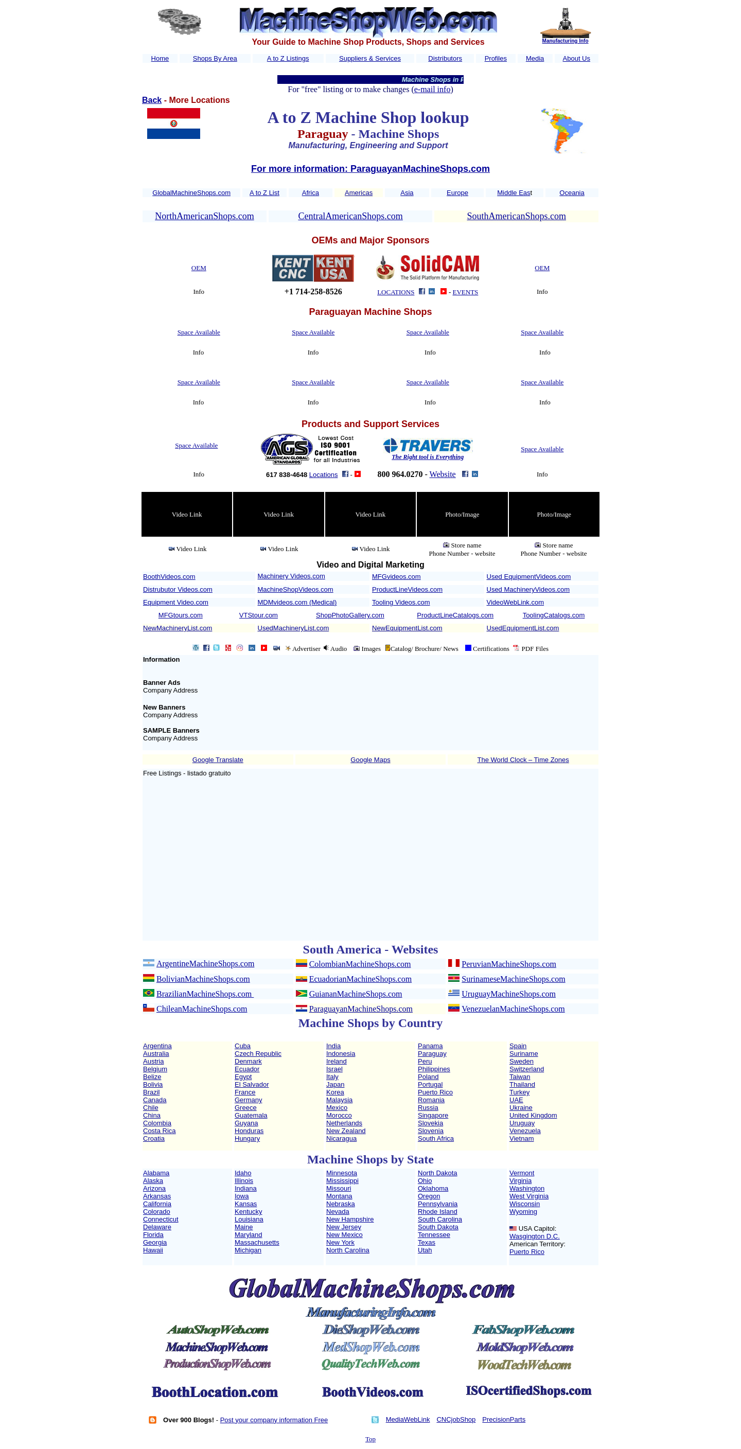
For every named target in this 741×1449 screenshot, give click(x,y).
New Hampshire (350, 1219)
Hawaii (153, 1250)
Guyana (246, 1123)
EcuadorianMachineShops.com (360, 979)
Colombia (157, 1123)
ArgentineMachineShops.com (205, 963)
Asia (406, 193)
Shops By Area (215, 58)
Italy (332, 1077)
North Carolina (347, 1250)
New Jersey (343, 1227)
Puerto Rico (435, 1092)
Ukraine (521, 1107)
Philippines (434, 1069)
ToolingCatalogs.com (554, 615)
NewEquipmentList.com (407, 628)
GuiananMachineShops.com (355, 993)
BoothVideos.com (169, 576)
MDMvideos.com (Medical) (297, 602)
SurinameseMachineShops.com (513, 979)
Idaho (243, 1173)
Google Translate (217, 760)
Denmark (248, 1061)
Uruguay (522, 1123)
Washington (526, 1188)
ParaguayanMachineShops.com (361, 1008)
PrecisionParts (503, 1419)
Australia (156, 1053)
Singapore (433, 1115)
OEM (198, 268)
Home (160, 58)
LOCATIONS (395, 292)
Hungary (247, 1138)
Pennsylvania (437, 1204)
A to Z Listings (288, 58)
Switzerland (526, 1069)
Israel (334, 1069)
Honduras (249, 1131)
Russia (428, 1107)
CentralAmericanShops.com (350, 216)
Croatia (154, 1138)
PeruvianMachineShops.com (509, 964)
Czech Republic (258, 1053)
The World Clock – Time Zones (523, 760)
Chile (150, 1107)
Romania (431, 1100)
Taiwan (519, 1077)
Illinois (244, 1181)
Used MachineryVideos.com (528, 589)
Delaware (157, 1227)
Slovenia (431, 1131)
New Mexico (344, 1235)
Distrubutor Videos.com (178, 589)
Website (443, 474)
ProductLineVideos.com (407, 589)
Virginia (520, 1181)
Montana (339, 1196)
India (333, 1046)
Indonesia (340, 1053)
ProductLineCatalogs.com (455, 615)
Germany (248, 1100)
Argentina (157, 1046)
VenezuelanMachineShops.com (513, 1008)
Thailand (522, 1084)
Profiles (496, 58)
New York (340, 1242)
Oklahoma (433, 1188)
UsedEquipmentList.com (523, 628)
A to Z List (264, 193)
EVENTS (466, 292)
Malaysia (339, 1100)
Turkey (519, 1092)
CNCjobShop (455, 1419)
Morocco (339, 1115)
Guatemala (251, 1115)
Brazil (151, 1092)
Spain (517, 1046)
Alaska (153, 1181)
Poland (428, 1077)
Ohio (425, 1181)
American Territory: (537, 1244)
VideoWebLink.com (515, 602)
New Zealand (346, 1131)
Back (152, 100)
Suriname (523, 1053)
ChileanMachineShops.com (201, 1008)
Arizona (154, 1188)
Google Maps (370, 760)
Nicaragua (341, 1138)
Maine (244, 1227)
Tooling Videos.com (401, 602)
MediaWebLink (408, 1419)
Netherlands (344, 1123)
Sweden (521, 1061)
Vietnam (521, 1138)
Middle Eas (513, 193)
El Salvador (252, 1084)
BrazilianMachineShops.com (205, 993)
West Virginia (529, 1196)
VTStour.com (258, 615)
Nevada (337, 1211)
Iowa (242, 1196)
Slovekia (430, 1123)
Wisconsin (524, 1204)
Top (370, 1439)
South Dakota (438, 1227)
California (157, 1204)
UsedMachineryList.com (293, 628)
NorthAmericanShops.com (204, 216)
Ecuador (247, 1069)
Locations (323, 475)
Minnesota (341, 1173)
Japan (335, 1084)
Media (535, 58)
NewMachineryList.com (177, 628)
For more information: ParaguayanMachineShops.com (370, 169)
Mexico (336, 1107)
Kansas (246, 1204)
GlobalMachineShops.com (191, 193)
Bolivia (153, 1084)
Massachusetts (257, 1242)
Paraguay (432, 1053)
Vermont (521, 1173)
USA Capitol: (538, 1228)
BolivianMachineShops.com (203, 979)
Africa (310, 193)
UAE (516, 1100)
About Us (576, 58)
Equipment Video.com (175, 602)
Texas (426, 1242)
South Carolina (440, 1219)
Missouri (338, 1188)
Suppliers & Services (370, 58)
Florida (153, 1235)
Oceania (571, 193)
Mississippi (342, 1181)
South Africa (436, 1138)
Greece (246, 1107)
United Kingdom (533, 1115)
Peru (425, 1061)
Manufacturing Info (565, 41)
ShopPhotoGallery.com (350, 615)
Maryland (248, 1235)
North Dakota (437, 1173)
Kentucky (248, 1211)
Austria (153, 1061)
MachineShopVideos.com (295, 589)
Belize (152, 1077)
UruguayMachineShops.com (509, 993)
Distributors (445, 58)
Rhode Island (437, 1211)
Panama (430, 1046)
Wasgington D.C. (534, 1236)
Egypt (243, 1077)
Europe (457, 193)
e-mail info (432, 89)
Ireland (336, 1061)
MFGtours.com (180, 615)
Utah (425, 1250)
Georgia (155, 1242)
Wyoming (523, 1211)
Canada (155, 1100)
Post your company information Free (274, 1420)
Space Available (199, 332)
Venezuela (525, 1131)
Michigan (248, 1250)
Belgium (155, 1069)
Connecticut (161, 1219)
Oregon (429, 1196)
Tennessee (434, 1235)
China (152, 1115)
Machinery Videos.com (291, 576)
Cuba (243, 1046)
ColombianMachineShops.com (360, 964)
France (245, 1092)
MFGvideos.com (396, 576)
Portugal (430, 1084)
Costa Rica (159, 1131)
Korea (335, 1092)
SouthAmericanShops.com (516, 216)
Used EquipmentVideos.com (529, 576)
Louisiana (249, 1219)
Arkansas (157, 1196)
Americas (359, 193)
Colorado (156, 1211)
